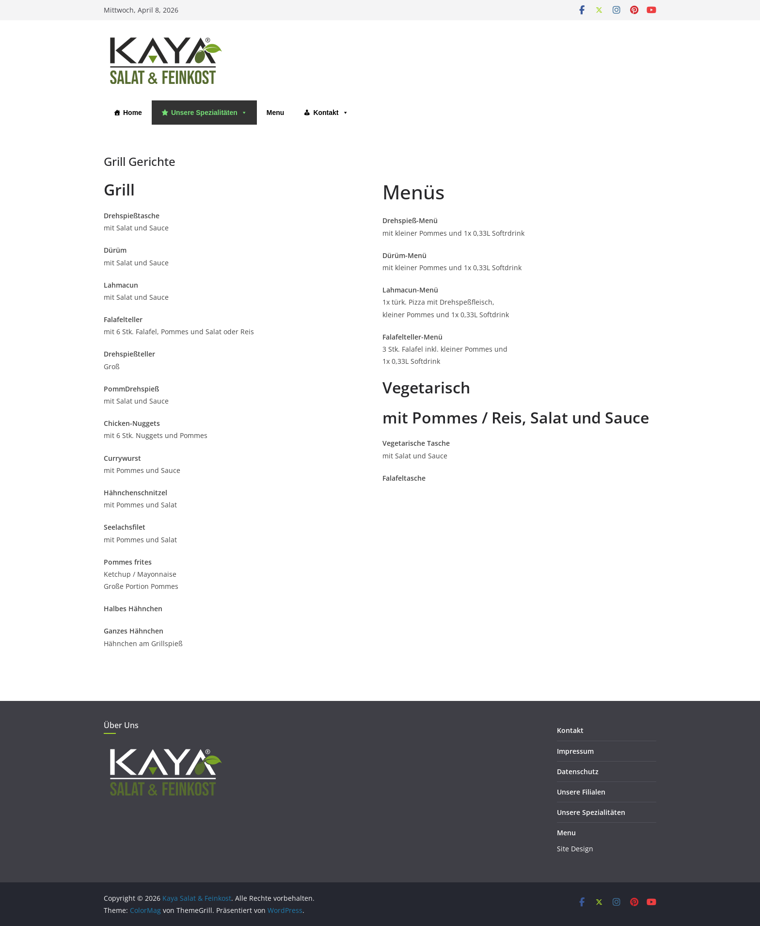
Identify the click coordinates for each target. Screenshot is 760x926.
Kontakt (330, 112)
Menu (276, 112)
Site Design (575, 848)
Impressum (575, 751)
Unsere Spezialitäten (209, 112)
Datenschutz (578, 771)
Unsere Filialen (581, 791)
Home (132, 112)
